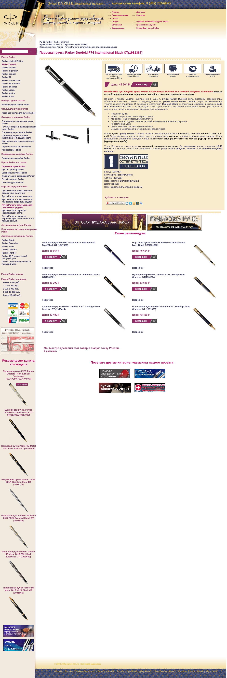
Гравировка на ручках (144, 25)
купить (115, 133)
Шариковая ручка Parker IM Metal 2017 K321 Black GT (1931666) (18, 590)
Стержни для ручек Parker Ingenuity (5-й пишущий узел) (16, 136)
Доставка (138, 12)
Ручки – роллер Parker (13, 169)
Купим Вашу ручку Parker (145, 28)
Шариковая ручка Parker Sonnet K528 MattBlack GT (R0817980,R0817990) (18, 412)
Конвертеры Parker (11, 150)
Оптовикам (114, 25)
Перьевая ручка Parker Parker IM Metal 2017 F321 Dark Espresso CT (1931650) (18, 554)
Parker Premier (9, 67)
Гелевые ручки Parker (13, 182)
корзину (173, 136)
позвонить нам (186, 133)
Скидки (112, 22)
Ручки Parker (46, 42)
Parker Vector (8, 93)
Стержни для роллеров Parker (17, 132)
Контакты (138, 15)
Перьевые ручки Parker (13, 166)
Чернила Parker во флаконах (16, 147)
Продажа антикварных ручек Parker (150, 22)
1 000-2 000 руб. (11, 285)
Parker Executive (10, 243)
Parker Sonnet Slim (11, 80)
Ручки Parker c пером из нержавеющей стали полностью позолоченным (18, 218)
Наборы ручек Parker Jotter (15, 105)
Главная (113, 12)
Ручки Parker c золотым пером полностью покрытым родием (17, 200)
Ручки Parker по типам (50, 44)
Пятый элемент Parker (13, 179)
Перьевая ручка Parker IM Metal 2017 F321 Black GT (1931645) (18, 447)
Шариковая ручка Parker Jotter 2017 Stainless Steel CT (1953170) (19, 482)
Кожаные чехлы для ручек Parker (18, 113)
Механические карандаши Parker (18, 176)
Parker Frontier (9, 253)
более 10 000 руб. (12, 295)
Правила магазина (117, 15)
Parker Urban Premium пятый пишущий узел (16, 263)
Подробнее (47, 268)
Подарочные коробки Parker (16, 158)
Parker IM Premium (11, 83)
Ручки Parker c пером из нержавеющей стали (14, 211)
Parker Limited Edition (12, 61)
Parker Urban (8, 90)
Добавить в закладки (117, 197)
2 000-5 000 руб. (11, 289)
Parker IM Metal (9, 87)
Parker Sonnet (9, 74)
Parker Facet (8, 246)
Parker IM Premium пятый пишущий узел (14, 257)
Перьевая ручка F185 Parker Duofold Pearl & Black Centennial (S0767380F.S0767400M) (18, 375)
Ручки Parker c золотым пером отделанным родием (17, 206)
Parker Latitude (9, 250)
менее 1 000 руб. (11, 282)
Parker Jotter (8, 96)
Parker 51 (6, 77)
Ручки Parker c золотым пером (17, 196)
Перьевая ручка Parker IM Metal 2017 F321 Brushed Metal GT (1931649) (18, 518)
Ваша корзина (115, 28)
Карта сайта (211, 671)
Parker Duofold (9, 64)
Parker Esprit (8, 240)
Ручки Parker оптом (12, 274)
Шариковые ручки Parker (14, 173)
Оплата (112, 18)
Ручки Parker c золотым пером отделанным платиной (17, 192)
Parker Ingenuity (10, 71)
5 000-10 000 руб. (11, 292)
